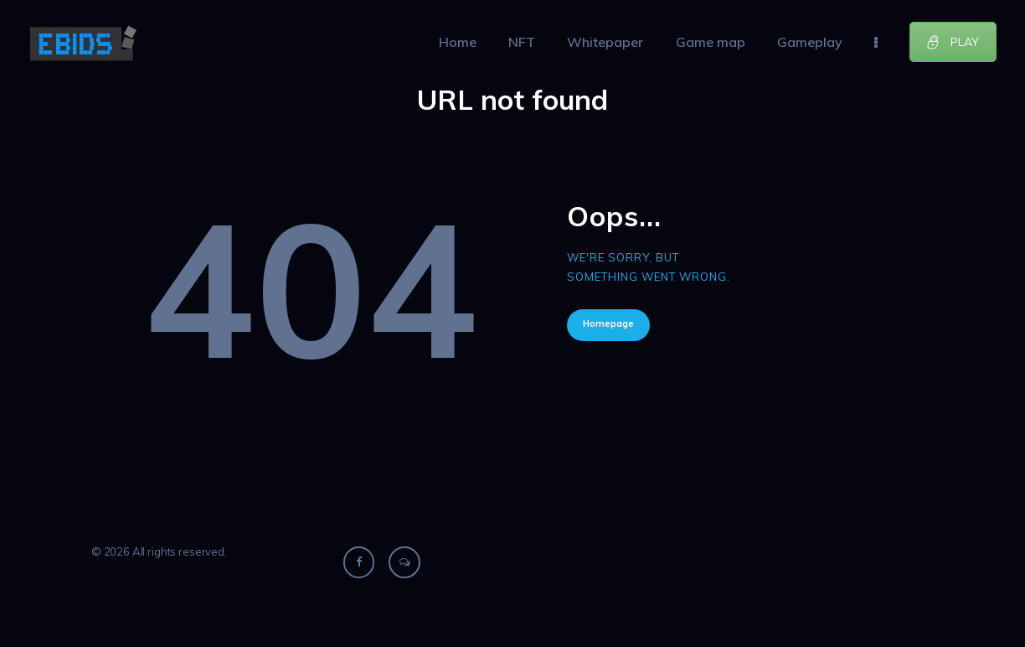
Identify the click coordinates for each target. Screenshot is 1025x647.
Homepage (608, 323)
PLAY (952, 41)
